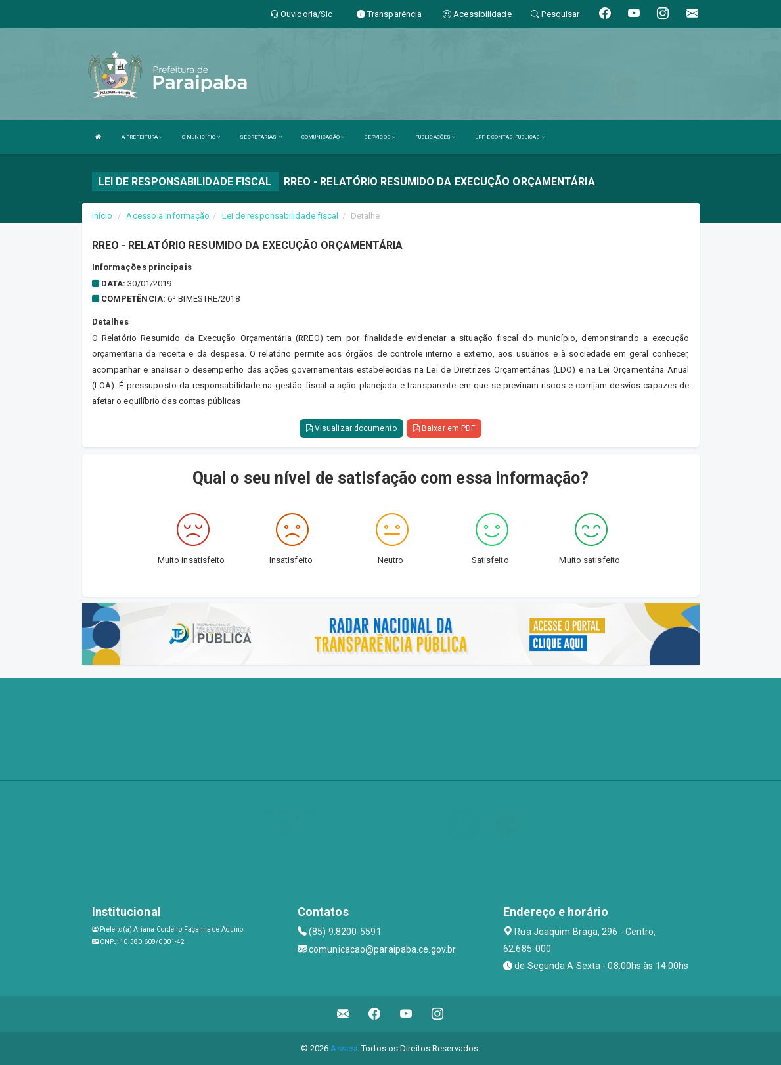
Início (102, 216)
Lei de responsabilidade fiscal (280, 216)
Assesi (343, 1048)
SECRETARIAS (260, 137)
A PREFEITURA (142, 137)
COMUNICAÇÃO (322, 137)
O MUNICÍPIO (201, 137)
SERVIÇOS (379, 137)
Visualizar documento (351, 428)
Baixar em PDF (444, 428)
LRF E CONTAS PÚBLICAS (510, 137)
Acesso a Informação (168, 216)
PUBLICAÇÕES (435, 137)
